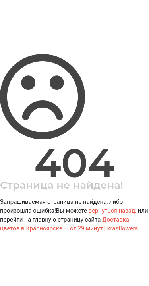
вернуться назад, (112, 210)
